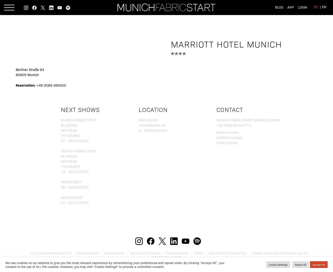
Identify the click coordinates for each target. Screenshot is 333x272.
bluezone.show (114, 253)
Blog (279, 7)
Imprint (198, 253)
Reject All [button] (300, 264)
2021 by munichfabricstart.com (50, 253)
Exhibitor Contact (229, 137)
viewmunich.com (87, 253)
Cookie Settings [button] (278, 264)
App (290, 7)
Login (302, 7)
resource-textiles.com (145, 253)
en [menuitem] (324, 7)
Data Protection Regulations (228, 253)
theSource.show (177, 253)
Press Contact (227, 143)
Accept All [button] (319, 264)
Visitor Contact (227, 132)
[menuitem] (315, 7)
